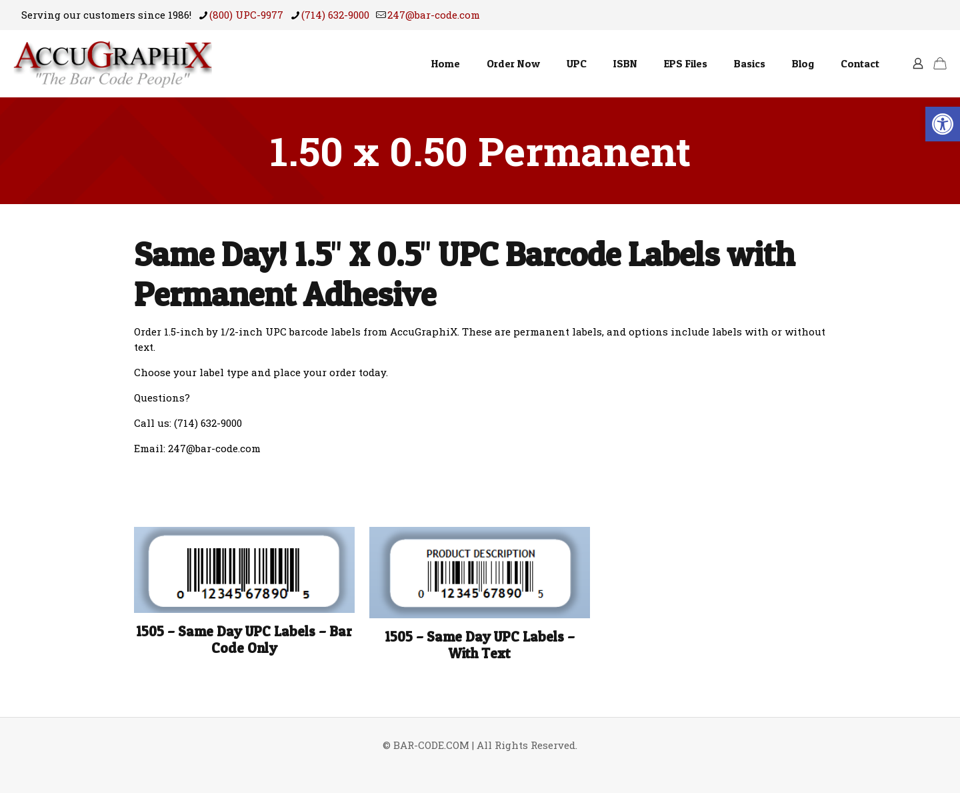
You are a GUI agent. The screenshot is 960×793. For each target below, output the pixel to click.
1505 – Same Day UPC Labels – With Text (480, 645)
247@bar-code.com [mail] (433, 14)
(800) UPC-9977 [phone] (246, 14)
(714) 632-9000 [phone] (335, 14)
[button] (942, 124)
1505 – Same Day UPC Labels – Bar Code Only (244, 639)
